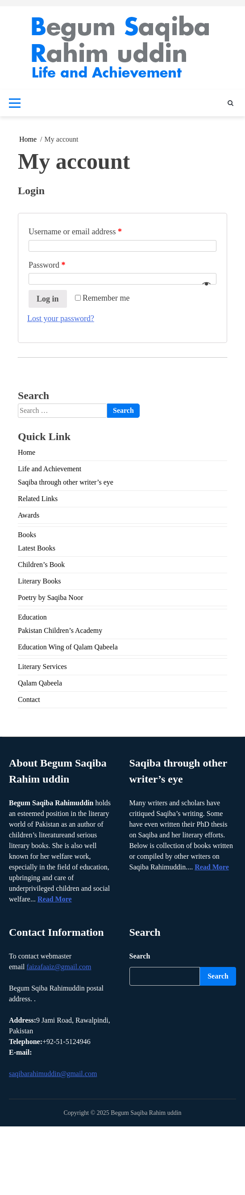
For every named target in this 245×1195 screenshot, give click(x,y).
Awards (28, 515)
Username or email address (75, 231)
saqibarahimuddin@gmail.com (53, 1073)
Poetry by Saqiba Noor (50, 597)
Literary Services (42, 666)
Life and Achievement (49, 469)
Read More (54, 899)
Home (26, 452)
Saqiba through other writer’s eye (65, 482)
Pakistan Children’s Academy (60, 630)
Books (27, 534)
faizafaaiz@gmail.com (59, 967)
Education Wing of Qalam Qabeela (68, 647)
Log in (48, 298)
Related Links (38, 498)
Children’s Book (41, 564)
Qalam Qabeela (40, 683)
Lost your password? (60, 318)
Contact (29, 699)
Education (32, 617)
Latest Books (36, 548)
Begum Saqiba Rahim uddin (146, 1112)
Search (139, 956)
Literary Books (39, 581)
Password (47, 265)
